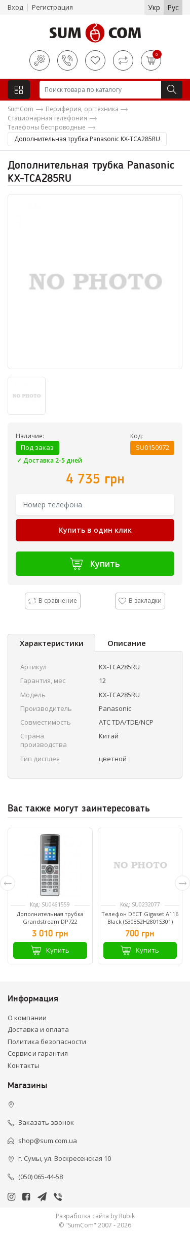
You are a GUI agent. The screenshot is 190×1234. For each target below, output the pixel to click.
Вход (15, 7)
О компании (27, 1017)
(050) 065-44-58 (40, 1176)
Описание (126, 643)
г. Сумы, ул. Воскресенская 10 (64, 1158)
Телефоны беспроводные (47, 127)
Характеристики (52, 643)
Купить (95, 563)
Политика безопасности (47, 1041)
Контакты (24, 1065)
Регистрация (52, 7)
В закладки (140, 600)
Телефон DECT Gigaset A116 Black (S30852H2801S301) (139, 917)
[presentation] (7, 883)
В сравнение (52, 600)
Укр (154, 7)
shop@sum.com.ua (47, 1140)
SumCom (20, 109)
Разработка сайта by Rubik (95, 1216)
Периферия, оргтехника (82, 109)
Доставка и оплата (38, 1029)
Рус (173, 7)
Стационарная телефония (47, 118)
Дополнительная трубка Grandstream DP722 (50, 917)
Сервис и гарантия (38, 1053)
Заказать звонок (46, 1122)
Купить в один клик (95, 530)
